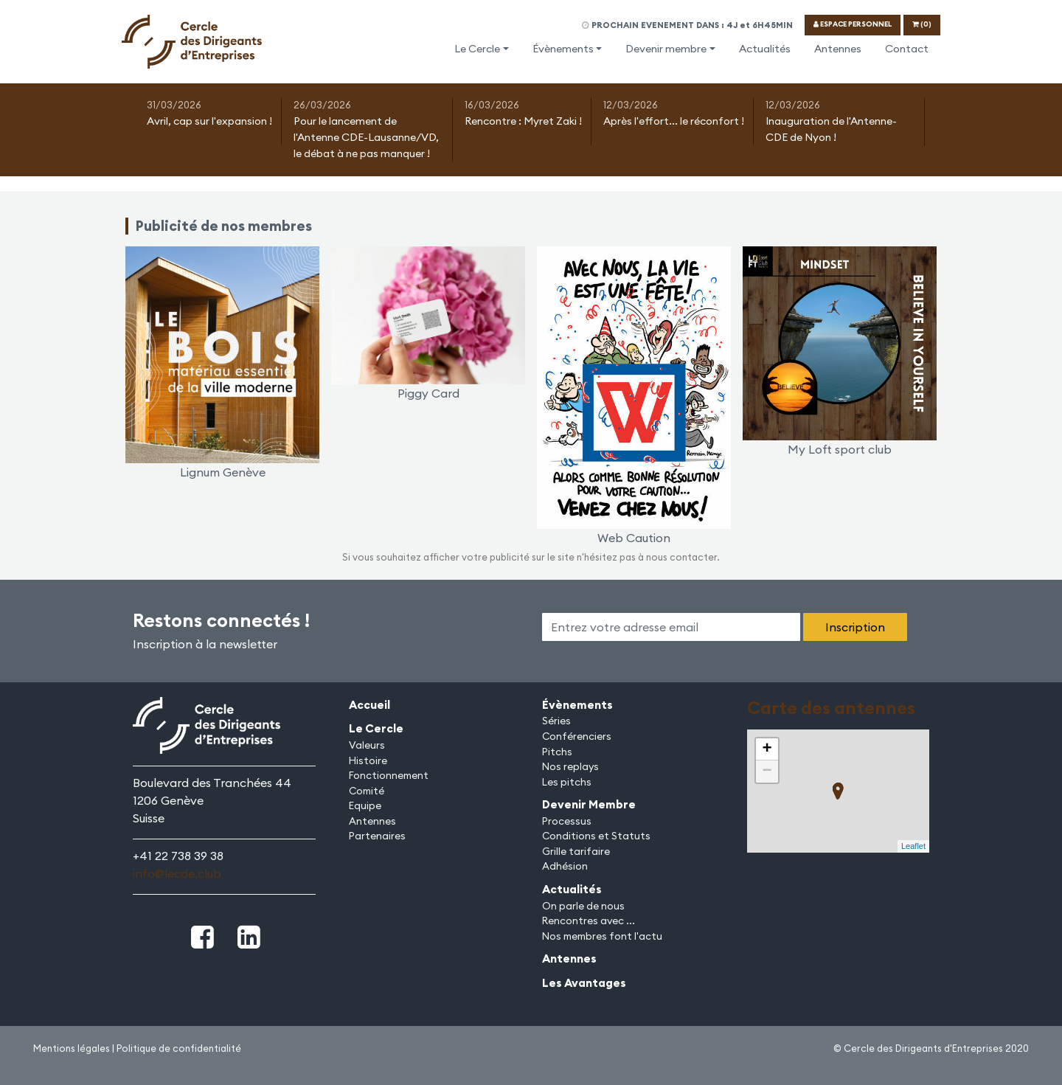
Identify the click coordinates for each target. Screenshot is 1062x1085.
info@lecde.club (177, 873)
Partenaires (377, 835)
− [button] (766, 771)
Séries (556, 720)
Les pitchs (566, 781)
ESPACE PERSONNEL (852, 24)
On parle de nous (583, 905)
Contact (907, 48)
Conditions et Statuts (596, 835)
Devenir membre (666, 48)
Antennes (837, 48)
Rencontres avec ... (588, 920)
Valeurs (367, 745)
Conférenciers (576, 736)
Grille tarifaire (576, 851)
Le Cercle (477, 48)
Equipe (365, 805)
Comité (366, 790)
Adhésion (565, 866)
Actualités (765, 48)
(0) (921, 24)
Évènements (563, 48)
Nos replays (570, 766)
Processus (566, 821)
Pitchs (557, 751)
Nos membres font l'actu (602, 936)
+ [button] (766, 749)
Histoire (368, 760)
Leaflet (913, 846)
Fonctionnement (388, 775)
